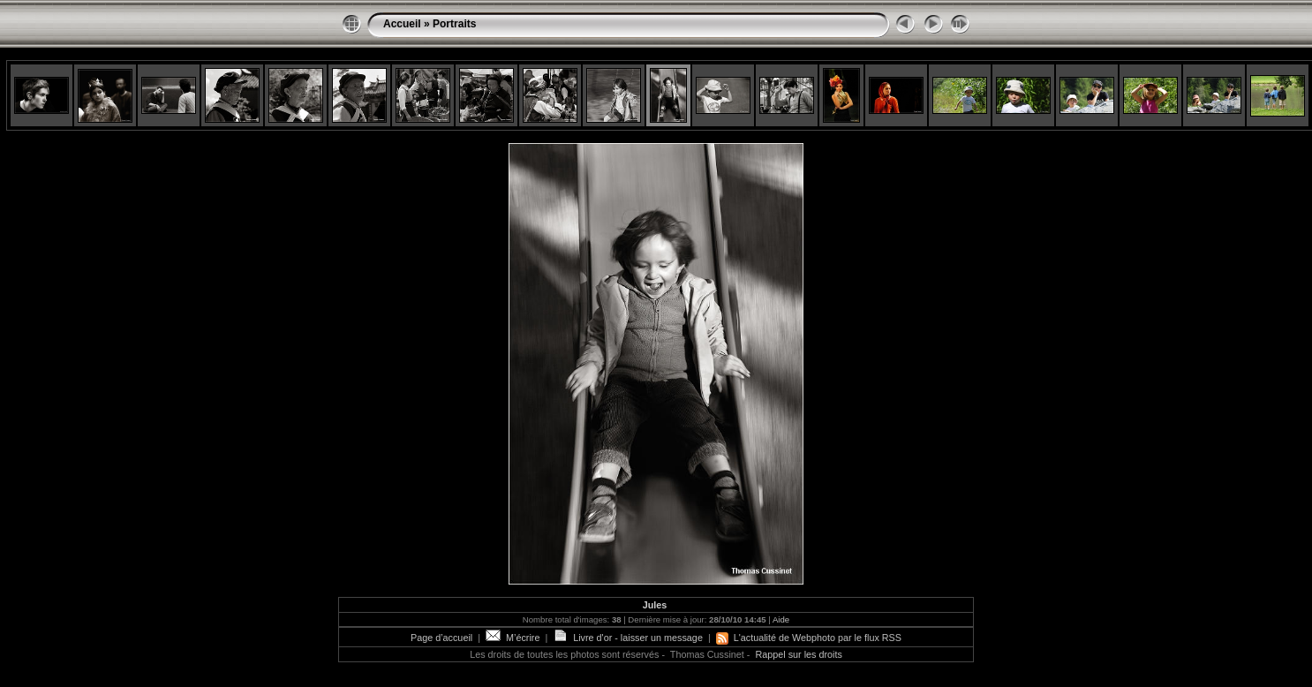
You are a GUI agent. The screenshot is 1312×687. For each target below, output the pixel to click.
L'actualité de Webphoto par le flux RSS (808, 637)
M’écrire (512, 637)
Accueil (402, 24)
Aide (781, 619)
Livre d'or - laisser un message (628, 637)
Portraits (454, 24)
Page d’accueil (441, 637)
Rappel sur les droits (798, 654)
